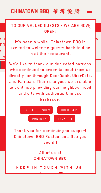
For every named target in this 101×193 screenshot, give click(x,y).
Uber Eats (70, 110)
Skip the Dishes (37, 110)
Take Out (65, 118)
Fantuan (39, 118)
